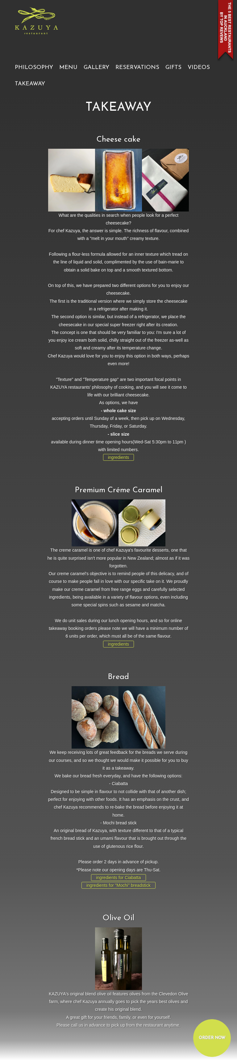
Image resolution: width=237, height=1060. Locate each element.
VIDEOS (199, 68)
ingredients (118, 457)
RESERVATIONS (137, 68)
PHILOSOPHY (34, 68)
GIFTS (173, 68)
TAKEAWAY (30, 84)
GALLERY (96, 68)
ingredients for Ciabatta (118, 877)
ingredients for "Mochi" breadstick (118, 885)
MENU (68, 68)
